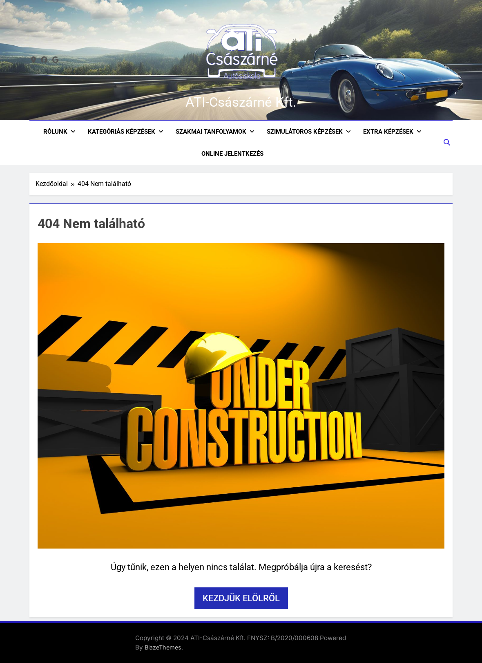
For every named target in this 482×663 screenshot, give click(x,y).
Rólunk (55, 131)
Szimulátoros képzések (305, 131)
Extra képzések (388, 131)
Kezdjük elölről (241, 598)
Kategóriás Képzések (121, 131)
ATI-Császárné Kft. (241, 102)
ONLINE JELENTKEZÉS (232, 153)
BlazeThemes (163, 647)
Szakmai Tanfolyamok (211, 131)
